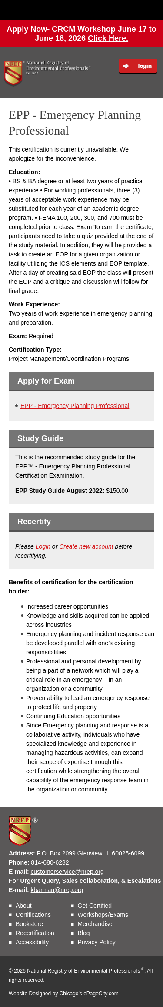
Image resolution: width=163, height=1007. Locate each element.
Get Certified (95, 905)
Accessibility (32, 942)
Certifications (33, 914)
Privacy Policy (97, 942)
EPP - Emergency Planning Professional (74, 405)
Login (141, 66)
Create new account (86, 546)
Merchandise (95, 923)
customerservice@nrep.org (67, 871)
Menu (141, 9)
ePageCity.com (100, 993)
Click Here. (108, 38)
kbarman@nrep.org (57, 889)
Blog (84, 933)
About (24, 905)
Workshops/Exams (103, 914)
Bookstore (29, 923)
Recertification (35, 933)
